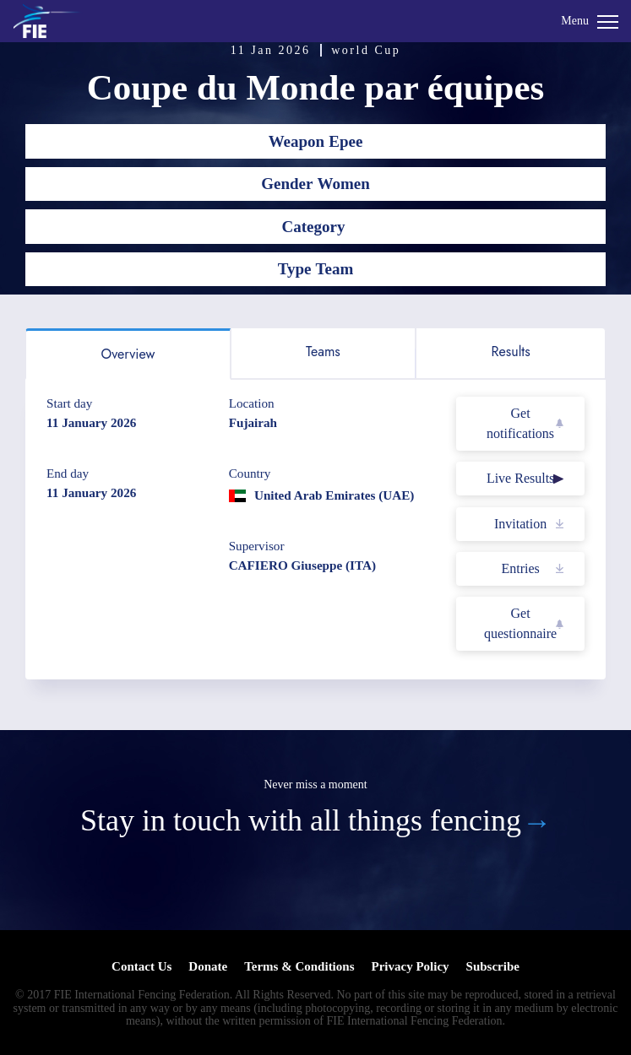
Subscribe (492, 966)
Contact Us (141, 966)
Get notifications (520, 423)
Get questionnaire (520, 623)
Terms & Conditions (299, 966)
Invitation (520, 524)
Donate (207, 966)
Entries (520, 568)
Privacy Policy (410, 966)
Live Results (520, 478)
